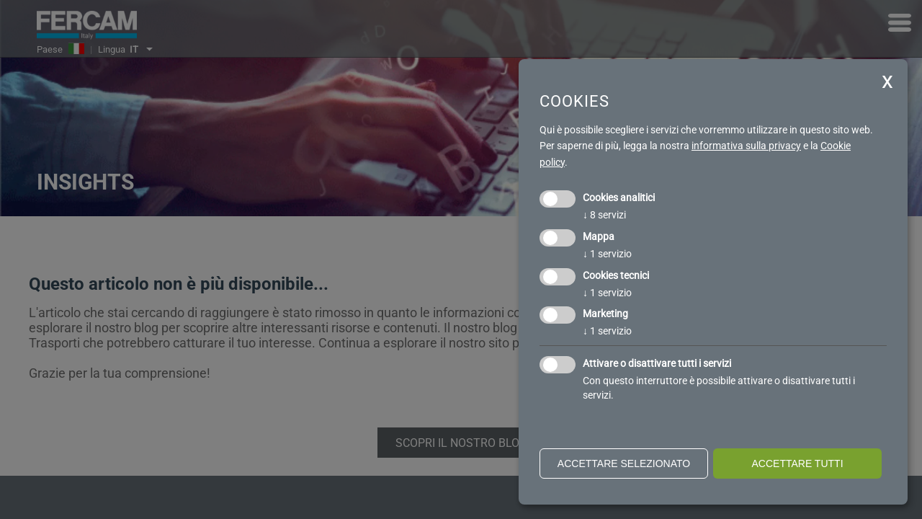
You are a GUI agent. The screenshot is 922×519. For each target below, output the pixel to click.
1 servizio (607, 254)
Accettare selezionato (624, 463)
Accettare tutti (797, 463)
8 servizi (604, 215)
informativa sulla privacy (746, 145)
